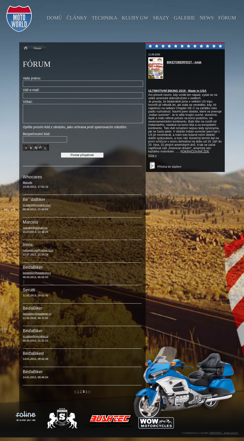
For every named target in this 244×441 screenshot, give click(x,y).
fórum (227, 18)
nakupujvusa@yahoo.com (38, 253)
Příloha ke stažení (164, 166)
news (207, 18)
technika (104, 18)
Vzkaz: (28, 101)
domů (54, 18)
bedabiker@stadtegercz (37, 276)
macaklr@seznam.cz (35, 231)
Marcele (27, 186)
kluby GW (135, 18)
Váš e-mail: (31, 90)
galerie (184, 18)
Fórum (37, 48)
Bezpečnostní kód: (36, 137)
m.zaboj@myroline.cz (35, 339)
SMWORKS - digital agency (224, 436)
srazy (161, 18)
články (77, 18)
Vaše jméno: (32, 78)
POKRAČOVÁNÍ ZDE (195, 151)
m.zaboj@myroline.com (37, 208)
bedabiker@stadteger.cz (37, 317)
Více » (152, 155)
